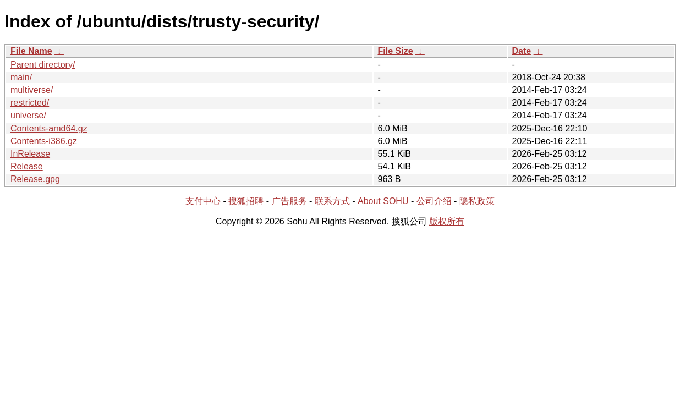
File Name (31, 51)
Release (26, 166)
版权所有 (446, 221)
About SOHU (383, 201)
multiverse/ (31, 90)
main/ (21, 77)
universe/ (28, 115)
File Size (395, 51)
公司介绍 (434, 201)
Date (521, 51)
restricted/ (29, 102)
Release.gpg (35, 179)
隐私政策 (477, 201)
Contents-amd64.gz (48, 128)
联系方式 (332, 201)
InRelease (30, 153)
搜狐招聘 (246, 201)
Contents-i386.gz (43, 141)
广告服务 (289, 201)
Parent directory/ (42, 64)
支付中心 (203, 201)
